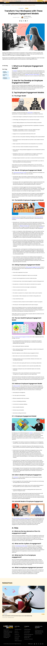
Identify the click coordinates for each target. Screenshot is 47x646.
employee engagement (5, 72)
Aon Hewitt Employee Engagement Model (21, 336)
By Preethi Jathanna (11, 617)
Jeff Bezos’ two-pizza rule (24, 225)
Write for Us (17, 632)
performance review (5, 75)
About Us (16, 631)
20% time (41, 227)
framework (16, 477)
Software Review (27, 629)
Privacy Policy (17, 636)
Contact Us (17, 634)
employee (15, 70)
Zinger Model (29, 112)
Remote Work (8, 5)
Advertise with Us (18, 629)
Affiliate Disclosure (18, 640)
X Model (30, 433)
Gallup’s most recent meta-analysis (32, 74)
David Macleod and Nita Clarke (21, 546)
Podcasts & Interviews (28, 639)
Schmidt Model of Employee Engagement (22, 518)
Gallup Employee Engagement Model (33, 267)
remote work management (5, 78)
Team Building (27, 631)
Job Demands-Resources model (20, 172)
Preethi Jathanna (28, 16)
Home (3, 5)
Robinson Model (17, 386)
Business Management (28, 634)
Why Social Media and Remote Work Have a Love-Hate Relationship (17, 615)
